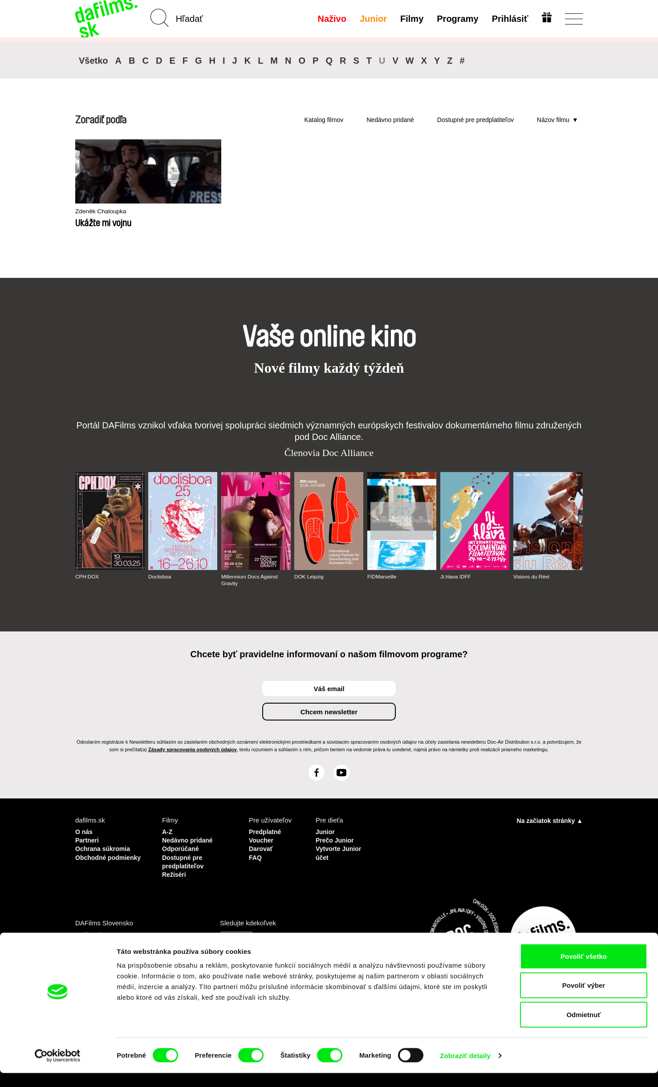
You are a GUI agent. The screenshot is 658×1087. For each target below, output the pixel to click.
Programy (456, 19)
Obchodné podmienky (92, 859)
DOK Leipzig (309, 577)
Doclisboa (160, 577)
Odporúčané (181, 847)
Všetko (93, 60)
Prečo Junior (336, 839)
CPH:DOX (87, 577)
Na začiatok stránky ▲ (550, 820)
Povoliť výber (583, 999)
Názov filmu (553, 119)
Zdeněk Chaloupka (103, 212)
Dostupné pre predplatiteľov (475, 119)
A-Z (167, 831)
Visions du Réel (531, 577)
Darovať (262, 847)
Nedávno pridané (390, 119)
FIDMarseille (382, 577)
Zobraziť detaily (465, 1069)
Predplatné (266, 831)
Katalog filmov (323, 119)
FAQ (256, 855)
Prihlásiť (509, 19)
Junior (372, 19)
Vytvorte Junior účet (340, 851)
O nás (84, 831)
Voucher (262, 839)
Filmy (410, 19)
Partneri (88, 839)
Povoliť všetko (584, 970)
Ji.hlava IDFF (456, 577)
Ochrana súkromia (104, 847)
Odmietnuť (583, 1028)
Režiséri (175, 871)
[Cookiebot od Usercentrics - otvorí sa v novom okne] (58, 1069)
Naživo (331, 19)
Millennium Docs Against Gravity (250, 580)
